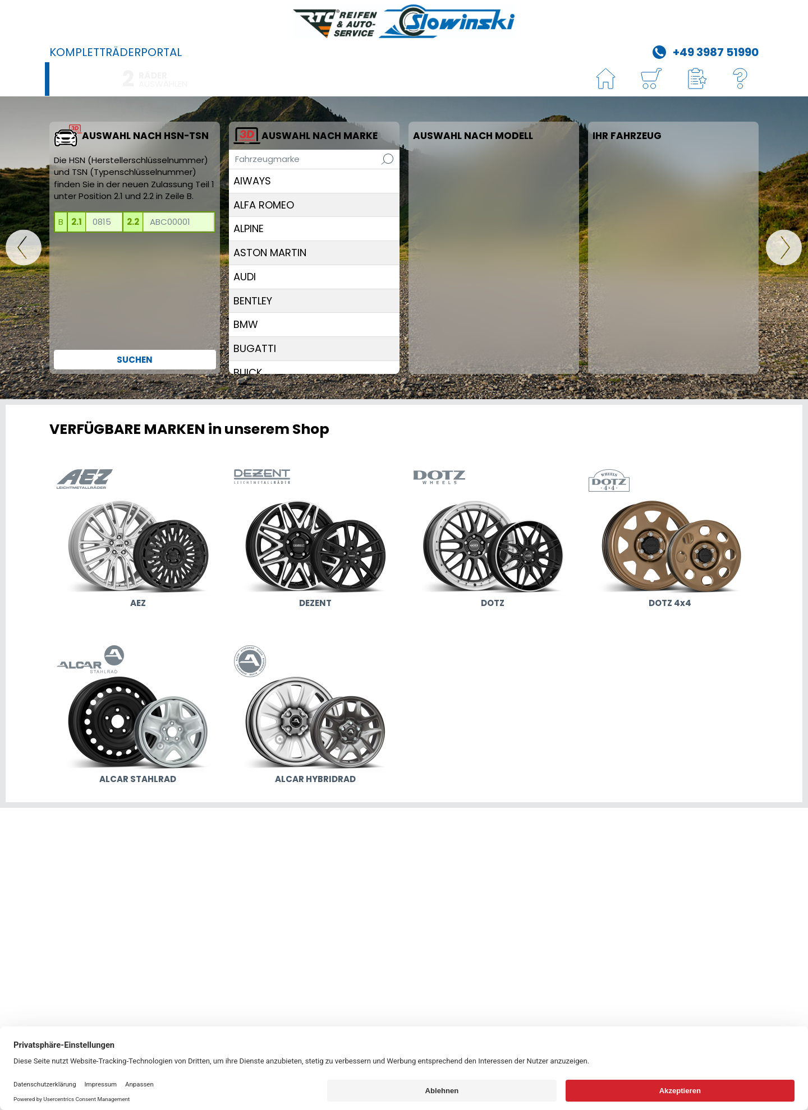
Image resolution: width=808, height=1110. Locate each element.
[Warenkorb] (650, 79)
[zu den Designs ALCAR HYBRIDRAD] (315, 716)
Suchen (135, 360)
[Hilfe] (740, 79)
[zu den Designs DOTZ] (492, 540)
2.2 (133, 222)
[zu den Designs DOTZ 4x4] (670, 540)
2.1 (76, 222)
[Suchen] (387, 159)
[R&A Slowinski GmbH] (404, 21)
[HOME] (606, 79)
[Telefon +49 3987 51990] (704, 51)
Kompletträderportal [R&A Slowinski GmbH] (115, 52)
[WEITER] (784, 248)
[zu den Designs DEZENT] (315, 540)
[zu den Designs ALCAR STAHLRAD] (138, 716)
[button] (695, 79)
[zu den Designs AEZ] (138, 540)
